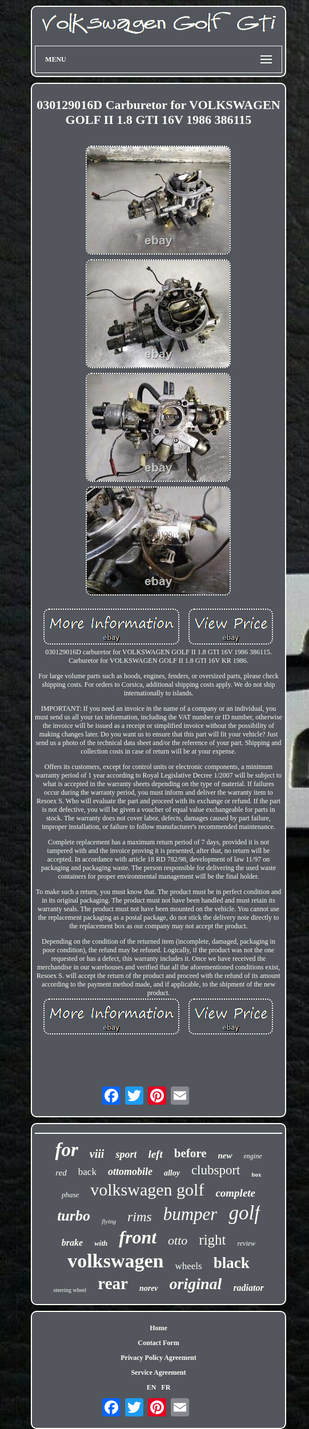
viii (97, 1154)
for (66, 1150)
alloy (172, 1173)
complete (235, 1193)
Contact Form (158, 1343)
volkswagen (115, 1260)
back (87, 1171)
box (257, 1174)
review (247, 1243)
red (60, 1172)
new (225, 1155)
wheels (188, 1266)
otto (177, 1240)
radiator (248, 1288)
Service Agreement (158, 1372)
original (196, 1284)
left (155, 1154)
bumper (190, 1214)
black (232, 1262)
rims (139, 1216)
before (190, 1153)
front (137, 1237)
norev (148, 1288)
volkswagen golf (147, 1189)
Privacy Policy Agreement (158, 1358)
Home (158, 1328)
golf (243, 1213)
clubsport (215, 1170)
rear (113, 1283)
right (212, 1239)
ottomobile (130, 1171)
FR (165, 1387)
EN (151, 1387)
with (100, 1243)
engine (253, 1156)
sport (126, 1154)
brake (72, 1242)
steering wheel (69, 1290)
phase (70, 1194)
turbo (73, 1215)
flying (109, 1221)
